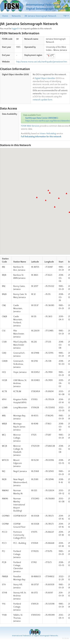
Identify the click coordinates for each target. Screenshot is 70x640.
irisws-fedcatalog (48, 133)
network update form (42, 100)
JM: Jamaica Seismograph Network (40, 16)
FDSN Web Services (30, 126)
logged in (16, 28)
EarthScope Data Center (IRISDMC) (41, 118)
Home (5, 16)
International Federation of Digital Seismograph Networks (35, 636)
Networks (16, 16)
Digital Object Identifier (45, 78)
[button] (66, 193)
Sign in (66, 16)
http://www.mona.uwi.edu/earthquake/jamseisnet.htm (41, 62)
